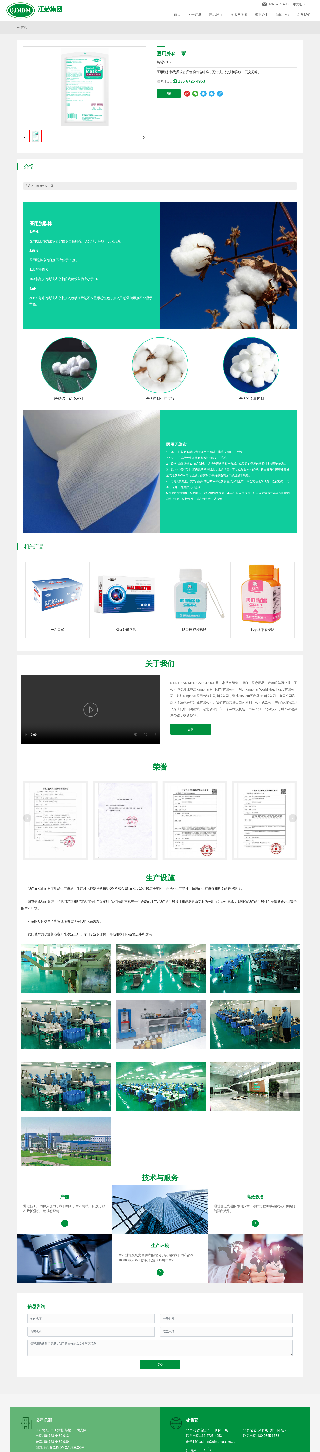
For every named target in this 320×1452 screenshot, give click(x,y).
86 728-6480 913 (56, 1435)
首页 (177, 14)
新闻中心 (283, 14)
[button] (27, 818)
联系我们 (304, 14)
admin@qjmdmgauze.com (219, 1441)
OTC (167, 62)
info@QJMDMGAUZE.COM (64, 1447)
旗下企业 (262, 14)
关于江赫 (195, 14)
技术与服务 (239, 14)
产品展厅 (216, 14)
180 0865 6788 (268, 1435)
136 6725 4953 (211, 1435)
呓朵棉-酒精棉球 (194, 630)
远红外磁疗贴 (126, 630)
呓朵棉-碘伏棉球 (262, 630)
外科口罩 (57, 630)
